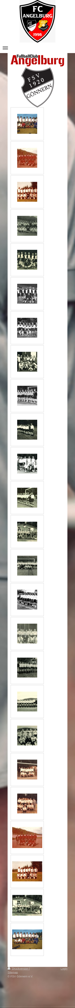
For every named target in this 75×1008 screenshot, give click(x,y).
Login (64, 968)
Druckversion (18, 968)
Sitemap (13, 972)
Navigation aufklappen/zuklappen (37, 48)
